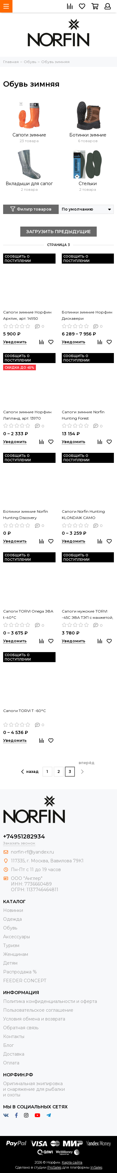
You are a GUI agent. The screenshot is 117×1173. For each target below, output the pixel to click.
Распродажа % (20, 972)
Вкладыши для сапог (29, 183)
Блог (8, 1045)
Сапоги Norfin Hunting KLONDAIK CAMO (83, 514)
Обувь (10, 928)
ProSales (54, 1167)
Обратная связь (20, 1028)
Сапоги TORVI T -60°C (24, 710)
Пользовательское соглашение (38, 1010)
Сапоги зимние (29, 135)
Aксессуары (16, 937)
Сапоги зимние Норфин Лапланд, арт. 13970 (27, 415)
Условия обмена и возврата (34, 1019)
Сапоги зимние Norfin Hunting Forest (83, 415)
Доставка (13, 1054)
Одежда (12, 919)
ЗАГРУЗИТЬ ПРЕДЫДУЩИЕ (58, 231)
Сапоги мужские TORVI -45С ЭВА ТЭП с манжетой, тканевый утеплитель (87, 615)
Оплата (11, 1063)
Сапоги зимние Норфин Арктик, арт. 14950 (27, 315)
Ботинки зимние (87, 135)
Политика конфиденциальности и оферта (50, 1001)
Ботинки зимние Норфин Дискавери (87, 315)
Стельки (88, 183)
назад (30, 771)
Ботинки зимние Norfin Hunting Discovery (25, 514)
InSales (96, 1167)
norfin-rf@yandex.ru (32, 852)
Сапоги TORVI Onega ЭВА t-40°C (28, 614)
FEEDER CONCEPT (24, 980)
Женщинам (15, 954)
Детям (10, 963)
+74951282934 (24, 836)
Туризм (11, 945)
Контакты (13, 1036)
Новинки (13, 910)
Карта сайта (72, 1162)
